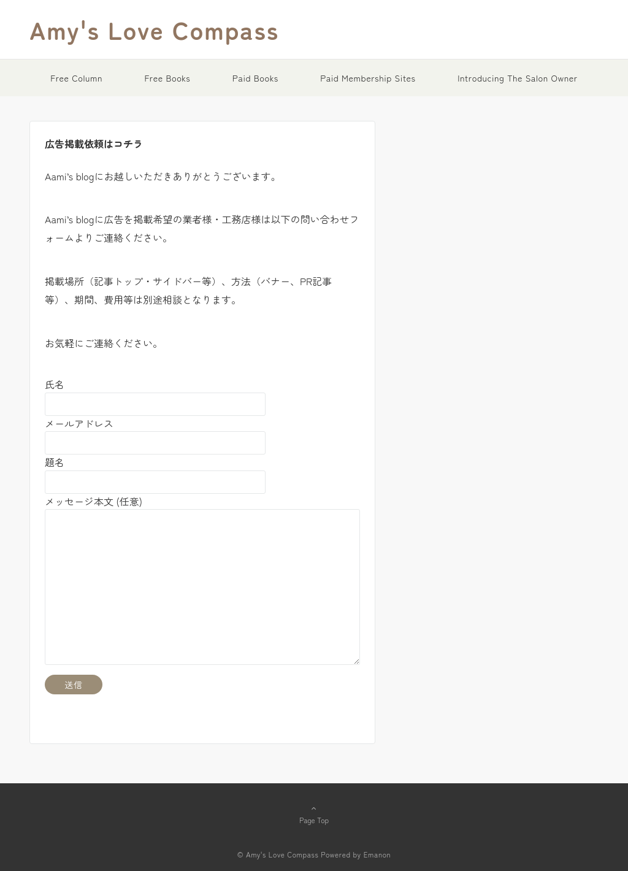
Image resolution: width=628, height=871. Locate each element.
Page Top (314, 814)
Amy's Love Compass (154, 29)
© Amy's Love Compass (278, 854)
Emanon (377, 854)
